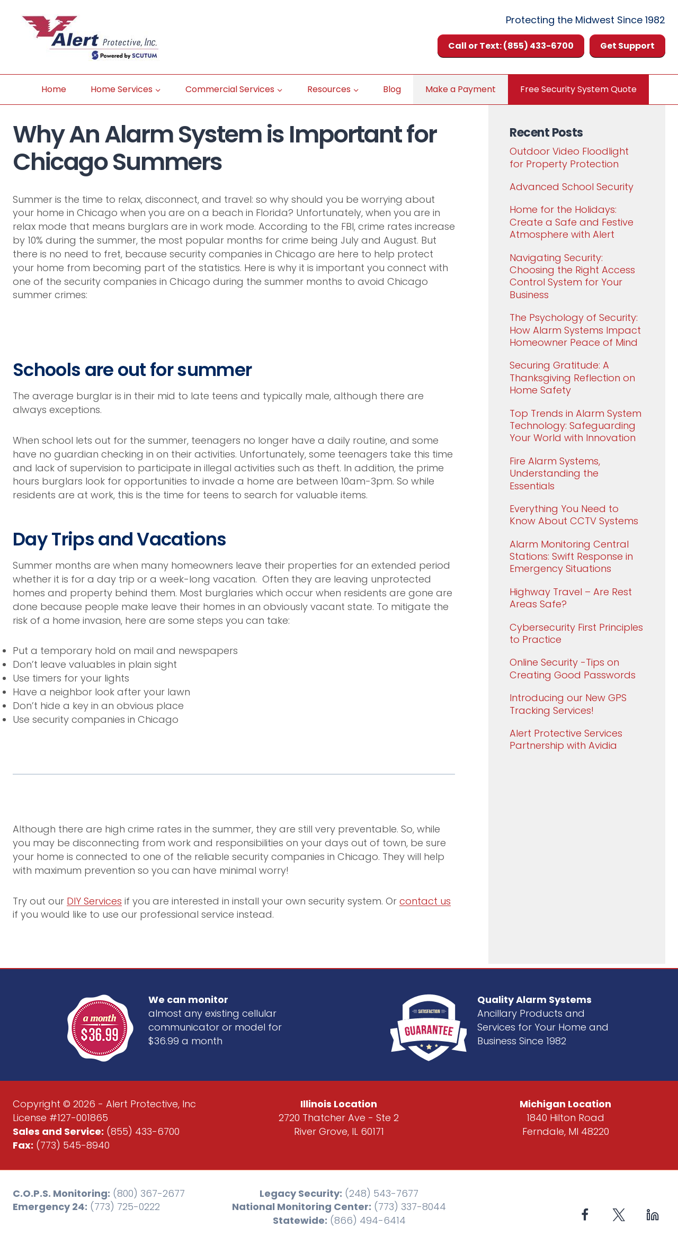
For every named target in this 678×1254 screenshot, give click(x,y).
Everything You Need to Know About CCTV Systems (574, 514)
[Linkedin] (652, 1215)
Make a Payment (460, 89)
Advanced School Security (572, 186)
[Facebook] (585, 1215)
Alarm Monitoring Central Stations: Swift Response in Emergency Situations (571, 557)
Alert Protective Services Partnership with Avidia (566, 739)
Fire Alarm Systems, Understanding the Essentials (555, 473)
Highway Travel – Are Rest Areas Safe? (571, 598)
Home (53, 89)
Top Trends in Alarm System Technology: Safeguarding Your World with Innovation (575, 426)
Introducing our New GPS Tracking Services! (568, 703)
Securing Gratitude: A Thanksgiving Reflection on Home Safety (572, 378)
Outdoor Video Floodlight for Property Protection (569, 157)
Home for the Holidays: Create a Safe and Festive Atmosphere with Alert (572, 222)
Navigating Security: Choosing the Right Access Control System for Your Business (572, 276)
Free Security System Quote (578, 89)
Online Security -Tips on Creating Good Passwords (573, 668)
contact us (425, 901)
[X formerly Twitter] (619, 1215)
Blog (392, 89)
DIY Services (94, 901)
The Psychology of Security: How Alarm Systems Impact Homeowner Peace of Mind (575, 330)
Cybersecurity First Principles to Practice (576, 633)
